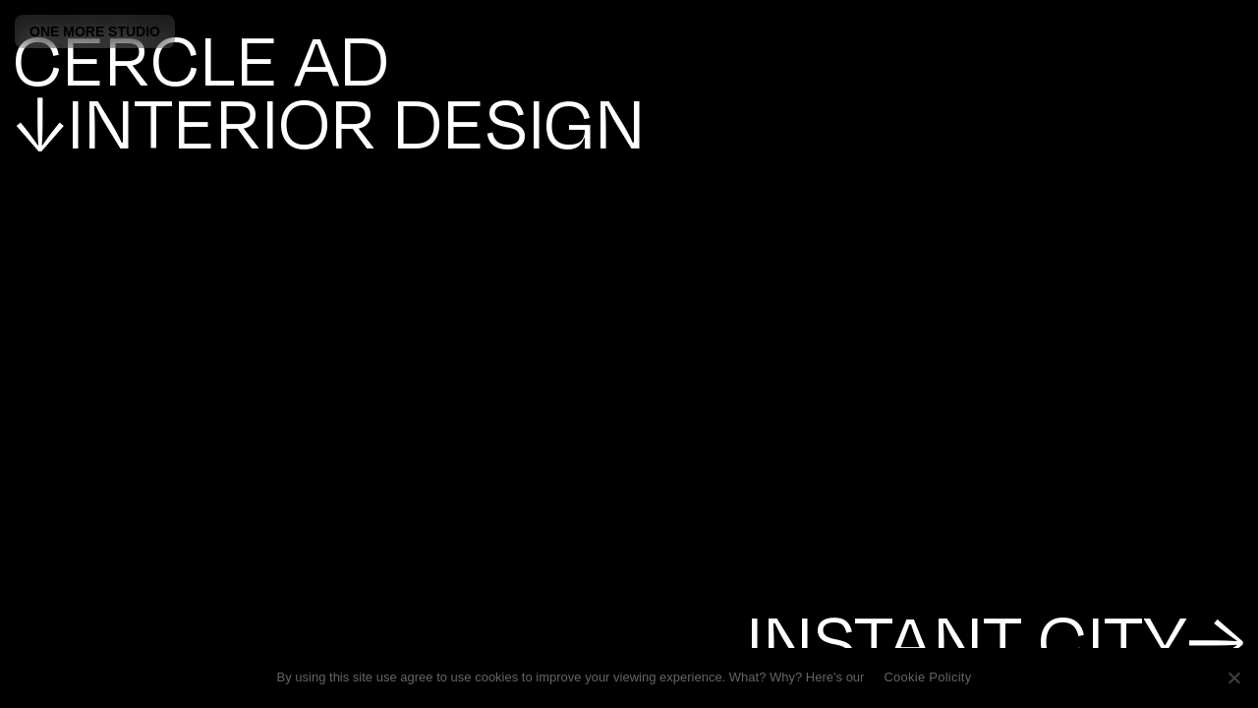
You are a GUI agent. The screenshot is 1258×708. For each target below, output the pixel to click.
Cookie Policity (927, 677)
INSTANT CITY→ (995, 637)
